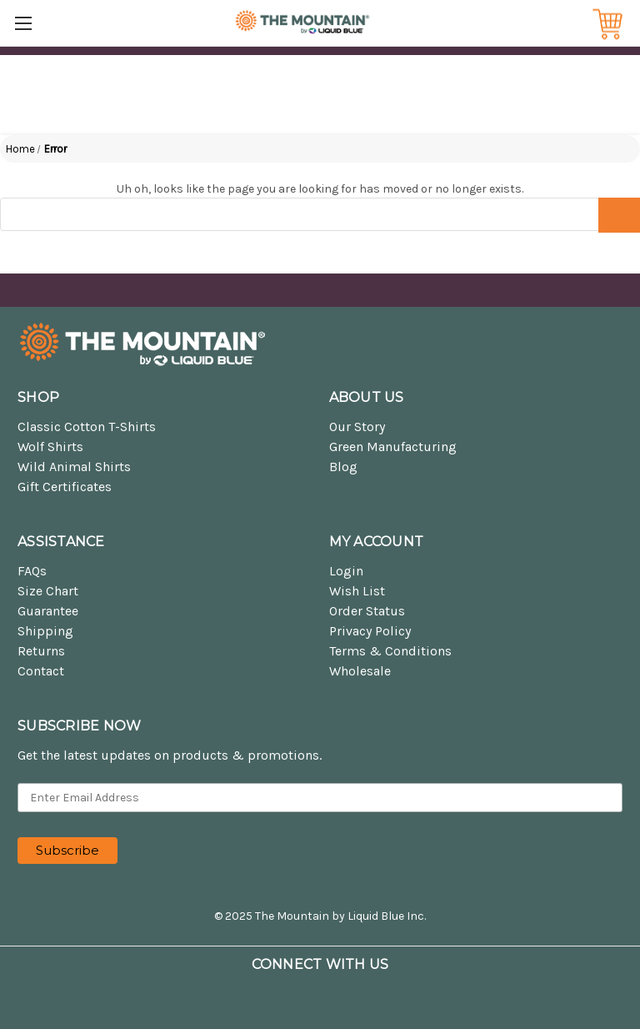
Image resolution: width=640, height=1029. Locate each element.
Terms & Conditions (390, 651)
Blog (343, 466)
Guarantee (48, 611)
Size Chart (48, 591)
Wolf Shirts (50, 446)
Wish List (357, 591)
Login (346, 571)
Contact (41, 671)
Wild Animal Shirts (74, 466)
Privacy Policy (370, 631)
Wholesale (360, 671)
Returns (41, 651)
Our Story (357, 426)
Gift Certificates (65, 486)
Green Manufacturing (393, 446)
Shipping (45, 631)
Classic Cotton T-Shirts (87, 426)
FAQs (32, 571)
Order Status (367, 611)
